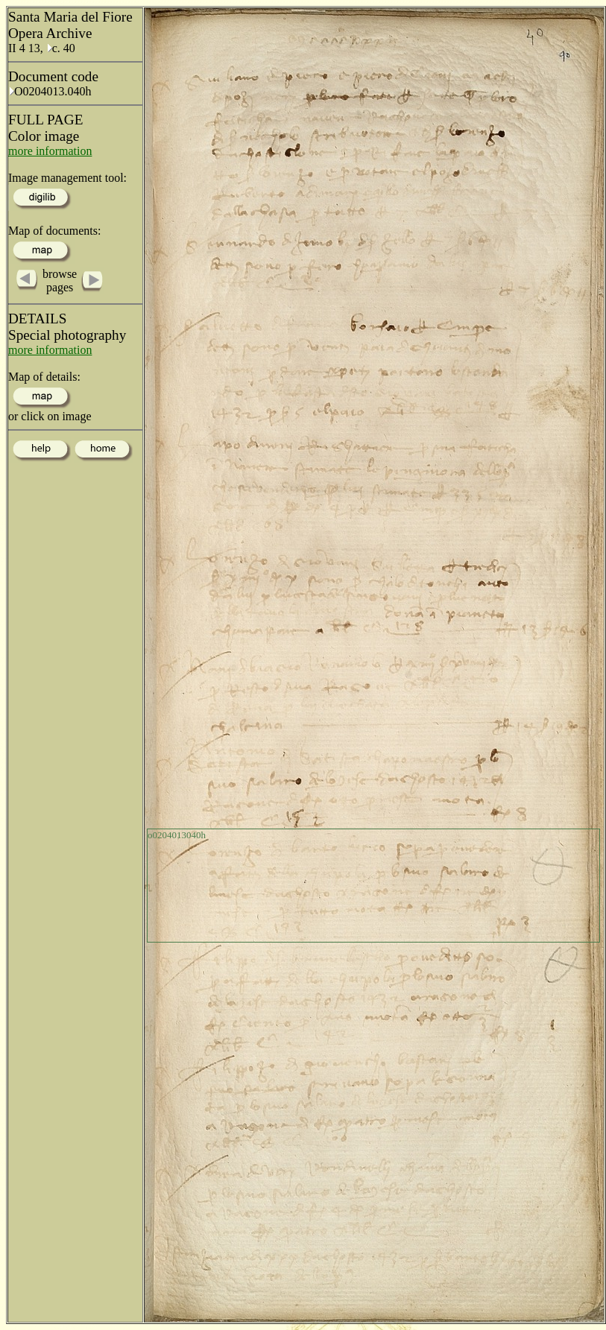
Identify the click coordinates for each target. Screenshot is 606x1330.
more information (50, 151)
